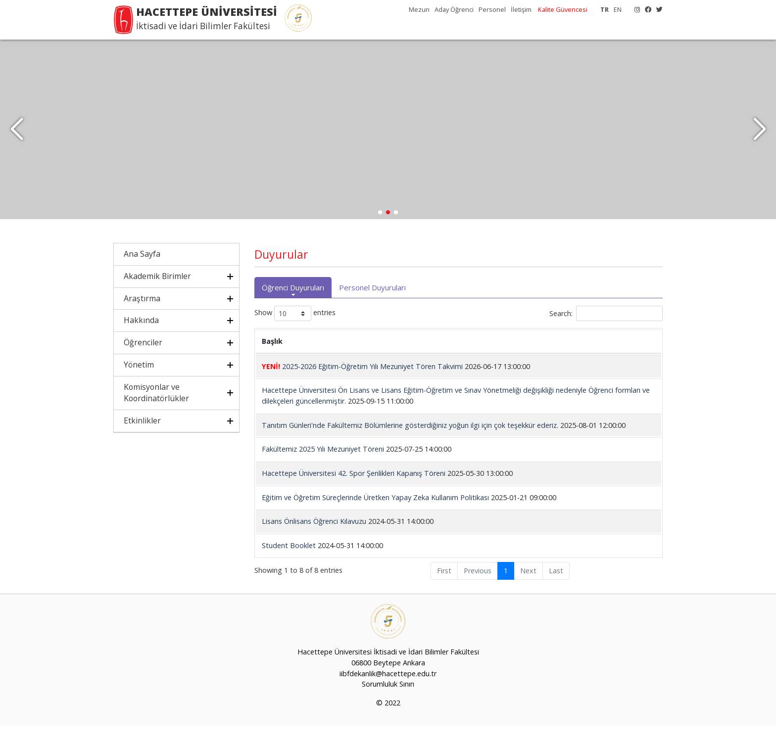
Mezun (419, 9)
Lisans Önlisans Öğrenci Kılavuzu (314, 539)
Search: (606, 331)
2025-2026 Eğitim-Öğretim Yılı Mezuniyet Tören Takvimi (362, 384)
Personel (492, 9)
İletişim (521, 9)
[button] (759, 138)
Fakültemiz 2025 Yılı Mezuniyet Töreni (323, 467)
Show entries (295, 331)
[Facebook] (645, 9)
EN (618, 9)
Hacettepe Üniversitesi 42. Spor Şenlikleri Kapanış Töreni (353, 491)
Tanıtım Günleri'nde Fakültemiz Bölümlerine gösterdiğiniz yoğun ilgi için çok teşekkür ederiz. (410, 443)
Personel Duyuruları (372, 306)
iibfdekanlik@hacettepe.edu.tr (388, 691)
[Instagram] (635, 9)
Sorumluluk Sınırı (388, 702)
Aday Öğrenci (454, 9)
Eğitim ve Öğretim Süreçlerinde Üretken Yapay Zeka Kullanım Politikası (375, 515)
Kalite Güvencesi (562, 9)
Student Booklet (289, 563)
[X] (657, 9)
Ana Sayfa (142, 272)
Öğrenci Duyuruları (293, 306)
